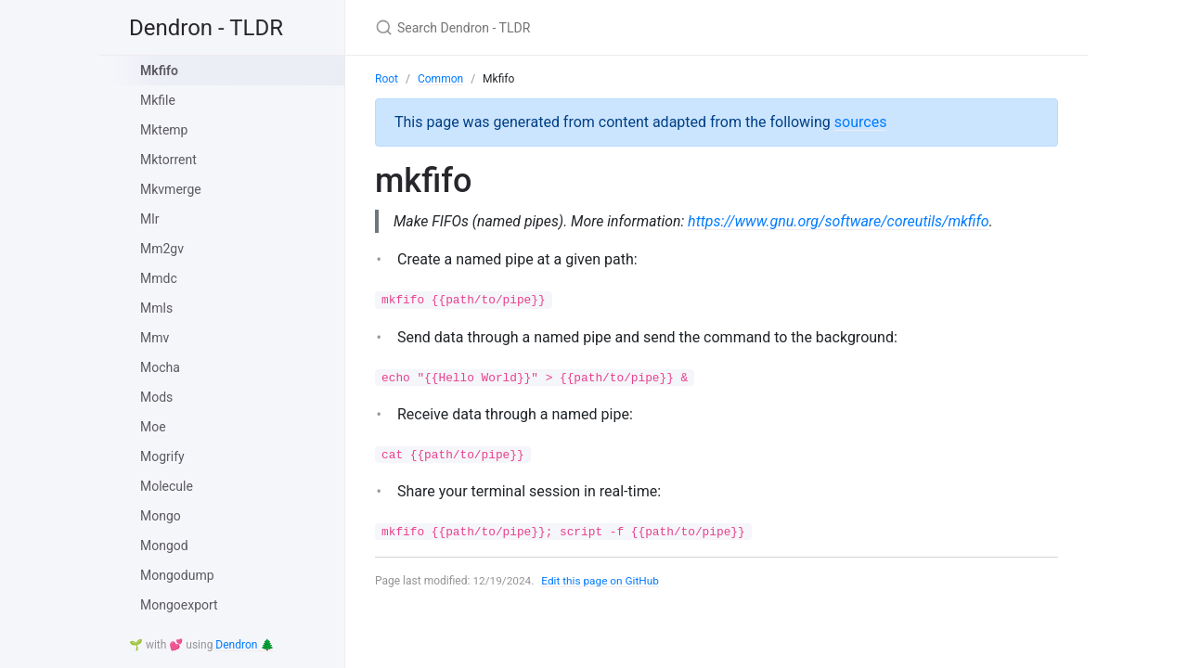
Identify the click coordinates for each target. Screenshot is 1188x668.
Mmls (156, 308)
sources (860, 122)
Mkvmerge (170, 189)
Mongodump (177, 575)
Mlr (149, 219)
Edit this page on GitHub (602, 580)
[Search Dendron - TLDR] (594, 27)
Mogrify (162, 456)
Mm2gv (162, 248)
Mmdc (158, 278)
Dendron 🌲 (244, 644)
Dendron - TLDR (206, 28)
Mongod (164, 545)
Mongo (160, 515)
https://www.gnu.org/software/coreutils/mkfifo (842, 221)
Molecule (166, 486)
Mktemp (163, 129)
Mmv (154, 337)
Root (386, 78)
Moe (153, 426)
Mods (156, 397)
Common (440, 78)
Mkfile (157, 100)
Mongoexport (179, 604)
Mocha (160, 367)
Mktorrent (168, 159)
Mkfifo (159, 70)
